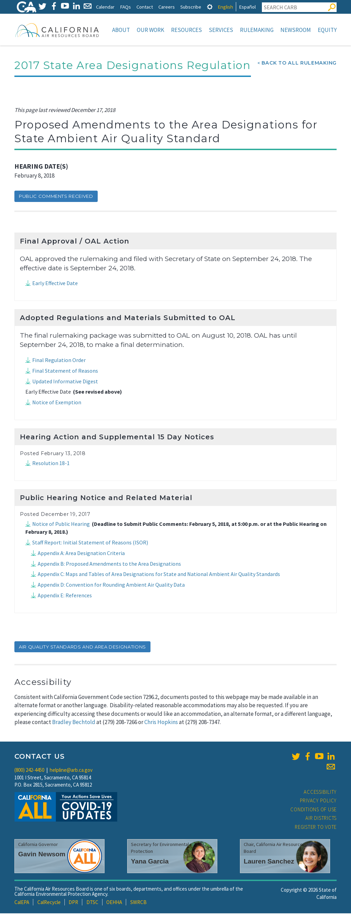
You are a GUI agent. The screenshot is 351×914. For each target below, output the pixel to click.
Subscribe (190, 6)
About (121, 30)
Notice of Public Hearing (61, 524)
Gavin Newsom (41, 854)
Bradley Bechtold (73, 722)
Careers (166, 6)
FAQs (125, 6)
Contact (144, 6)
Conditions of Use (313, 810)
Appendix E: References (65, 596)
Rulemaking (257, 30)
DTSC (92, 903)
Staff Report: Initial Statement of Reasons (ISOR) (90, 543)
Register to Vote (316, 827)
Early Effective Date (55, 283)
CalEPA (21, 903)
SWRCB (138, 903)
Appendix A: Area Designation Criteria (81, 553)
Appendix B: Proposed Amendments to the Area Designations (109, 564)
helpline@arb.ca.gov (71, 770)
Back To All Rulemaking (299, 63)
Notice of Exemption (56, 402)
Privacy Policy (318, 801)
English (225, 6)
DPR (73, 903)
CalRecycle (49, 903)
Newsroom (295, 30)
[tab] (210, 6)
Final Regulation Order (59, 360)
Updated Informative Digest (65, 382)
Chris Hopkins (161, 722)
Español (247, 6)
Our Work (150, 30)
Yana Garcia (150, 862)
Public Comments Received (56, 197)
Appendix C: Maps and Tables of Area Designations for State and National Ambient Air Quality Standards (159, 574)
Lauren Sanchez (269, 862)
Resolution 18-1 (51, 463)
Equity (327, 30)
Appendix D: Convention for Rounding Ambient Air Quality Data (111, 585)
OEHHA (114, 903)
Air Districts (321, 818)
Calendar (105, 6)
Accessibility (320, 792)
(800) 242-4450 (29, 770)
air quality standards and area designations (82, 647)
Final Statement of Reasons (65, 371)
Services (221, 30)
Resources (186, 30)
